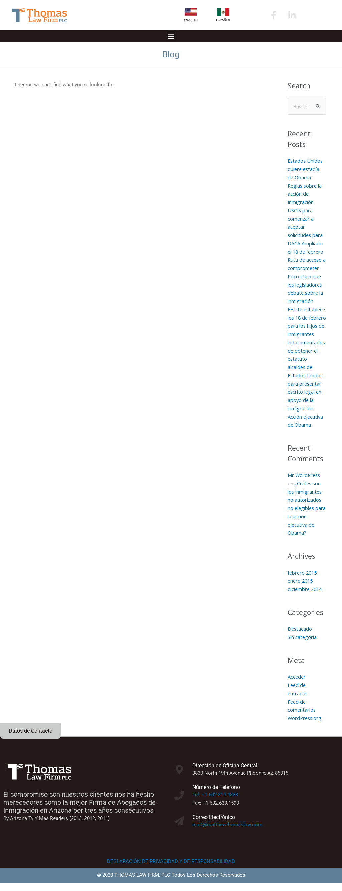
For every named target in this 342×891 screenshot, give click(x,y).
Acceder (297, 685)
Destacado (300, 637)
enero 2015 (301, 589)
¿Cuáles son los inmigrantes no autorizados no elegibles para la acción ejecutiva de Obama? (305, 516)
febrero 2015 (303, 581)
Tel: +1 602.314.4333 (215, 803)
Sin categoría (302, 645)
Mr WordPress (305, 483)
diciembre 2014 (306, 597)
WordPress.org (305, 726)
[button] (171, 36)
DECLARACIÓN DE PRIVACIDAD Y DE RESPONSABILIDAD (171, 870)
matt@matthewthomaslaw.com (227, 833)
